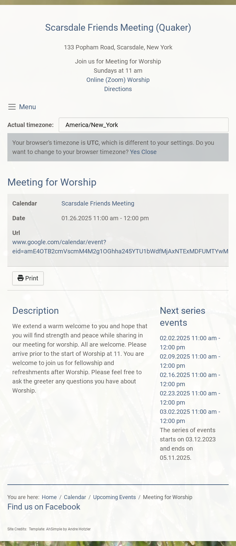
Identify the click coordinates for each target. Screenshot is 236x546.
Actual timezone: (30, 125)
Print (28, 278)
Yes (135, 152)
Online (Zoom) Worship (118, 79)
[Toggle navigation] (12, 107)
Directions (118, 89)
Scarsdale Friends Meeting (97, 203)
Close (149, 152)
